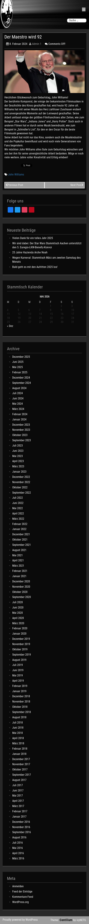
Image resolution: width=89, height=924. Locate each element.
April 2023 (18, 461)
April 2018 (18, 738)
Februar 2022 (19, 524)
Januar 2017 (19, 816)
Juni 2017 (17, 790)
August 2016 (19, 837)
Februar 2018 (19, 748)
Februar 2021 (19, 571)
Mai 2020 (17, 612)
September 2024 (21, 383)
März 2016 (18, 858)
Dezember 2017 (21, 759)
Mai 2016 (17, 848)
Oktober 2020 (20, 592)
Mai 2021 (17, 555)
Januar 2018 (19, 754)
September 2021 (21, 544)
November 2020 (21, 586)
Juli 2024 (17, 393)
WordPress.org (20, 902)
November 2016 (21, 827)
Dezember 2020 (21, 581)
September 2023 (21, 440)
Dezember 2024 (21, 377)
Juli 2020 (17, 602)
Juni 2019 (17, 670)
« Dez (10, 326)
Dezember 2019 (21, 639)
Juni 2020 (17, 607)
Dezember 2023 (21, 424)
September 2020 (21, 597)
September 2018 (21, 712)
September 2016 (21, 832)
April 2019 (18, 680)
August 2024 (19, 388)
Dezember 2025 (21, 356)
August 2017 (19, 780)
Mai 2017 (17, 795)
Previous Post (14, 185)
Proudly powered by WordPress (20, 919)
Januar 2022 (19, 529)
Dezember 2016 (21, 821)
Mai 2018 (17, 733)
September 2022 (21, 492)
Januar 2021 (19, 576)
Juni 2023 (17, 450)
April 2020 (18, 618)
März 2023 (18, 466)
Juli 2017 (17, 785)
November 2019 (21, 644)
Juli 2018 (17, 722)
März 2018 (18, 743)
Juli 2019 (17, 665)
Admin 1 (35, 44)
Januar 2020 (19, 633)
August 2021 (19, 550)
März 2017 (18, 806)
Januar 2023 (19, 471)
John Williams (16, 174)
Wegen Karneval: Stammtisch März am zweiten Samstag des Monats (46, 259)
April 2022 (18, 513)
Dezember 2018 (21, 696)
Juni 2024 (17, 398)
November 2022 (21, 482)
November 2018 (21, 701)
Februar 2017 (19, 811)
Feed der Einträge (22, 891)
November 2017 (21, 764)
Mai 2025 (17, 367)
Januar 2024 (19, 419)
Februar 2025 (19, 372)
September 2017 (21, 774)
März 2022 (18, 518)
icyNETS (81, 920)
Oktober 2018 (20, 706)
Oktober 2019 (20, 649)
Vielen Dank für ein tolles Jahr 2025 (32, 238)
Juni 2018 (17, 727)
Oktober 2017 (20, 769)
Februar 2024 (19, 414)
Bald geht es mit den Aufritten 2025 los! (34, 267)
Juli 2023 (17, 445)
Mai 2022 (17, 508)
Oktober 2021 (20, 539)
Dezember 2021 (21, 534)
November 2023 (21, 429)
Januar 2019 (19, 691)
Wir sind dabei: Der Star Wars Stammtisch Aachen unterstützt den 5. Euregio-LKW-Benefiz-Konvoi (46, 245)
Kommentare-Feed (22, 896)
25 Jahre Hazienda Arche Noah (29, 252)
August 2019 (19, 660)
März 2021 (18, 565)
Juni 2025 (17, 362)
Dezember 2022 (21, 477)
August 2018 (19, 717)
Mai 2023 (17, 456)
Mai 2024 (17, 403)
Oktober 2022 (20, 487)
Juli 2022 (17, 497)
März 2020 (18, 623)
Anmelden (18, 886)
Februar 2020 (19, 628)
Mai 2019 (17, 675)
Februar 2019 (19, 686)
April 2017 (18, 800)
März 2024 (18, 409)
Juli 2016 (17, 842)
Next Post (76, 185)
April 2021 (18, 560)
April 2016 (18, 853)
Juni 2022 (17, 503)
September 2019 (21, 654)
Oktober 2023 (20, 435)
